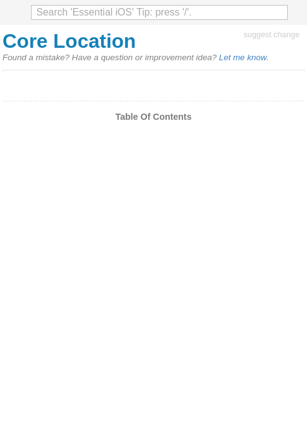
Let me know (242, 57)
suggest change (272, 34)
